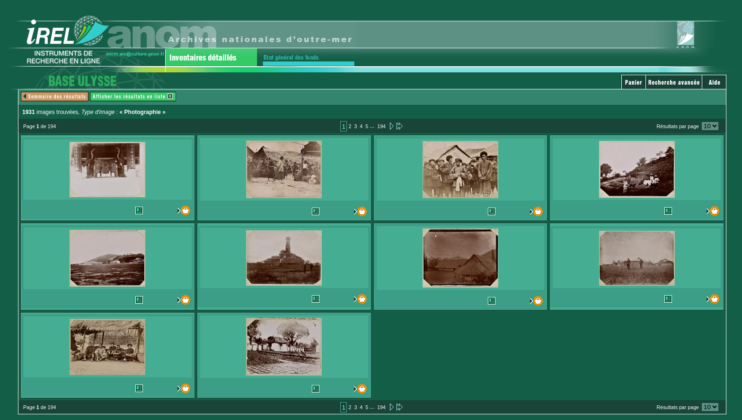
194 (381, 126)
